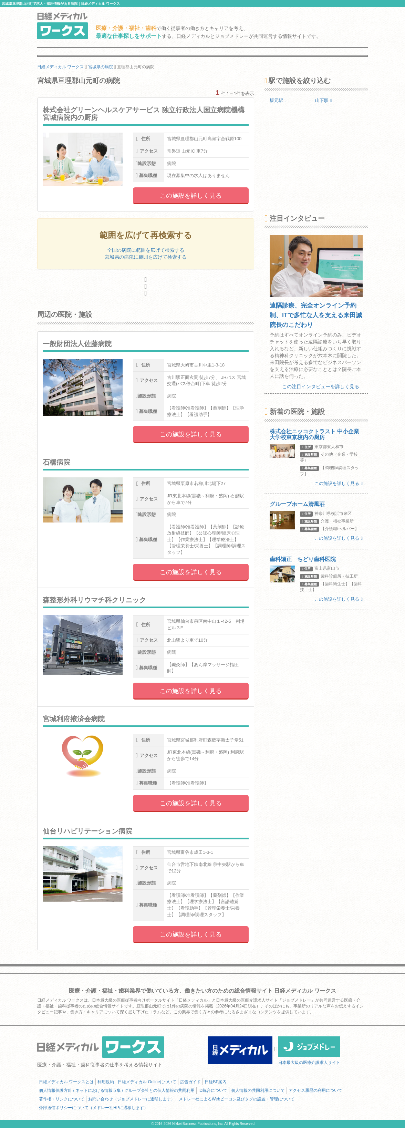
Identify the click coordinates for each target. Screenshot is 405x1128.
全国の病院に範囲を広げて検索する (145, 250)
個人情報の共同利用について (258, 1090)
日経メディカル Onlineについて (147, 1081)
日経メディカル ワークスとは (66, 1081)
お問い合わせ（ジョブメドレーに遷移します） (131, 1099)
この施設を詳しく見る (191, 195)
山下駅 (323, 100)
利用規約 (105, 1081)
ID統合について (212, 1090)
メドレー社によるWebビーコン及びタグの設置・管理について (236, 1099)
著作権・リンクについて (61, 1099)
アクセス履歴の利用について (315, 1090)
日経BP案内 (216, 1081)
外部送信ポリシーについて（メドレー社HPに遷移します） (93, 1107)
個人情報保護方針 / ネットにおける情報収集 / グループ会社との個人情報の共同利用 (117, 1090)
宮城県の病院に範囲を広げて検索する (146, 257)
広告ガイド (190, 1081)
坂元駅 (278, 100)
